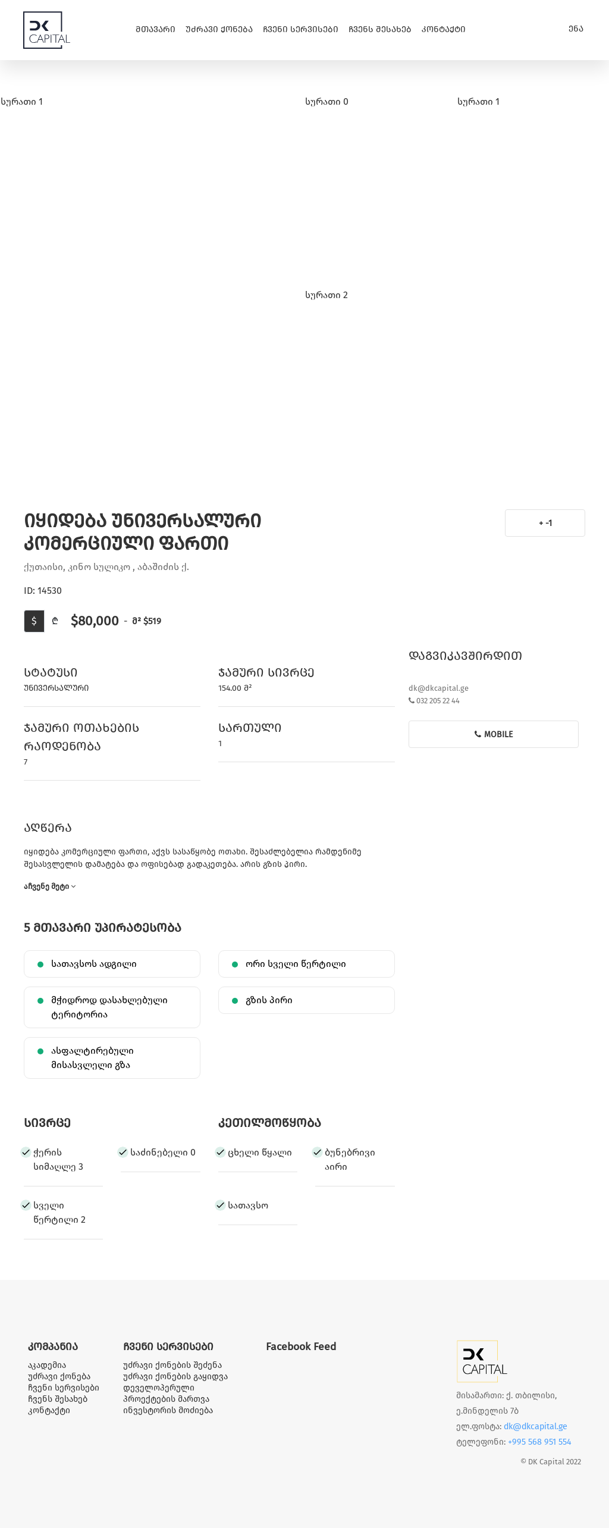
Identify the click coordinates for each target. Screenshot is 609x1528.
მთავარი (155, 29)
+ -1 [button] (545, 523)
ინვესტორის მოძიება (168, 1410)
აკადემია (47, 1365)
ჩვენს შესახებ (380, 29)
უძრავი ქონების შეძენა (172, 1365)
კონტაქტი (444, 29)
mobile (494, 734)
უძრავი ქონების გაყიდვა (175, 1377)
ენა (576, 29)
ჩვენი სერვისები (300, 29)
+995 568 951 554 (540, 1442)
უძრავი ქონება (219, 29)
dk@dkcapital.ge (439, 688)
